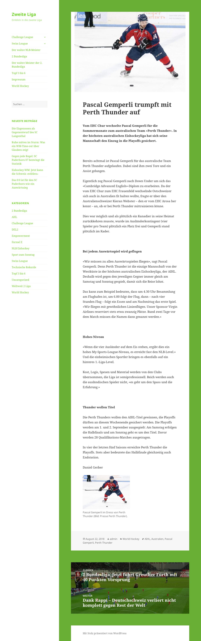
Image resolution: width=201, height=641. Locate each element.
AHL (14, 217)
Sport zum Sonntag (23, 254)
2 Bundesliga (19, 56)
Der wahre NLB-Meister (26, 50)
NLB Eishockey (20, 248)
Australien (157, 539)
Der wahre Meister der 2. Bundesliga (27, 64)
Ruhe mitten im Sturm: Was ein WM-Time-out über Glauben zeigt (28, 146)
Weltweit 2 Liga (21, 286)
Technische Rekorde (24, 267)
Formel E (17, 242)
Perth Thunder (103, 542)
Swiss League (20, 43)
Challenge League (22, 37)
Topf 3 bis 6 (18, 73)
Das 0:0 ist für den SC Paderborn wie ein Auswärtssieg (24, 183)
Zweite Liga (24, 14)
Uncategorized (20, 280)
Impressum (18, 79)
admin (113, 539)
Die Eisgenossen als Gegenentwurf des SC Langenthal (25, 132)
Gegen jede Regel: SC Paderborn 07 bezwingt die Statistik (28, 159)
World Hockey (20, 86)
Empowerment (21, 236)
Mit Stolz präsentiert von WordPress (104, 633)
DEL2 (15, 229)
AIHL (147, 539)
